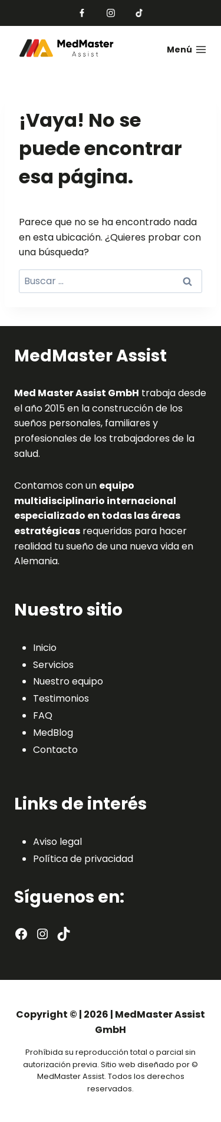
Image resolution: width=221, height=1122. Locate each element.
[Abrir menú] (179, 50)
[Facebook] (81, 13)
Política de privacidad (83, 859)
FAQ (42, 715)
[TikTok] (139, 13)
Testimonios (61, 698)
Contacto (55, 749)
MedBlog (53, 732)
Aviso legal (57, 841)
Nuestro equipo (68, 681)
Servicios (53, 665)
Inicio (45, 647)
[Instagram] (110, 13)
